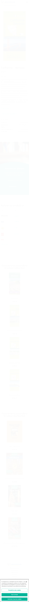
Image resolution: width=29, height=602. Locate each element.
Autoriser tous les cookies (14, 599)
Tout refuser (14, 595)
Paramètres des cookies (14, 590)
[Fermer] (26, 582)
